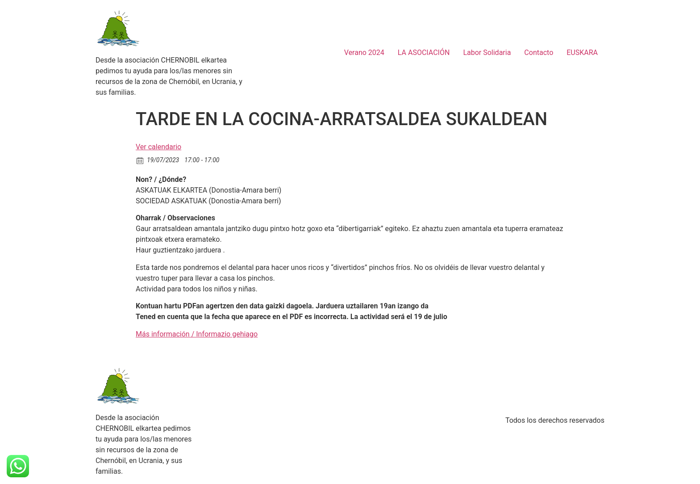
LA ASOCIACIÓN (424, 52)
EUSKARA (582, 52)
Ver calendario (158, 147)
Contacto (538, 52)
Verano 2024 (364, 52)
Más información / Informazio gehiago (197, 334)
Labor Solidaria (487, 52)
